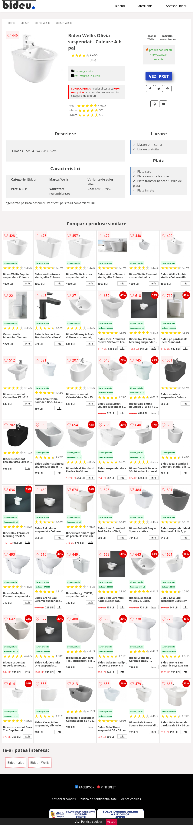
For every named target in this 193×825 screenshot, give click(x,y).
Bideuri (120, 6)
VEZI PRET (159, 76)
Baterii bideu (145, 6)
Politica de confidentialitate (98, 799)
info (27, 283)
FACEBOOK (84, 787)
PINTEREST (106, 787)
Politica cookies (130, 799)
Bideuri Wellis (63, 23)
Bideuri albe (15, 763)
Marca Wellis (42, 23)
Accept (111, 822)
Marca (11, 23)
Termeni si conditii (63, 799)
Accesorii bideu (176, 6)
